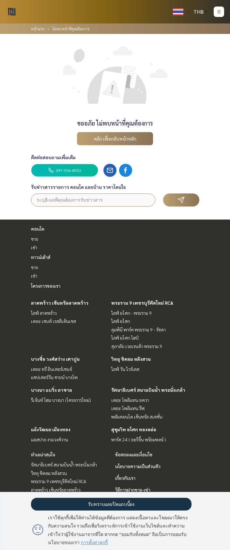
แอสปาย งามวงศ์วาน (49, 439)
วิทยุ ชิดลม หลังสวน (131, 359)
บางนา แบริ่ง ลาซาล (51, 390)
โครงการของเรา (45, 286)
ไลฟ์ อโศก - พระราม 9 (131, 313)
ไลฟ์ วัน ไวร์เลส (125, 369)
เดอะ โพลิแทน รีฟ (128, 408)
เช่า (34, 247)
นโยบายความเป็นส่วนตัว (138, 466)
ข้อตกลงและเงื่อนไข (133, 454)
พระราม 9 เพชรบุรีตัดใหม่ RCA (142, 303)
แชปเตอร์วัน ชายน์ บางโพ (54, 377)
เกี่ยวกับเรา (125, 478)
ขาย (34, 239)
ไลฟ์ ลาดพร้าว (44, 313)
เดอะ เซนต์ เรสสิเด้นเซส (53, 321)
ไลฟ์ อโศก (120, 321)
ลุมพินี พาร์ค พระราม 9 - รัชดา (138, 329)
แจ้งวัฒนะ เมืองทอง (50, 429)
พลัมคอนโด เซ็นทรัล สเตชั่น (136, 417)
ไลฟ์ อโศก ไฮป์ (125, 338)
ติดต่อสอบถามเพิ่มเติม (53, 157)
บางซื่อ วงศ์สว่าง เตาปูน (55, 359)
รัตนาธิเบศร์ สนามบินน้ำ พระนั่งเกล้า (148, 390)
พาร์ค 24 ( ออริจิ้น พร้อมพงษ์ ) (138, 439)
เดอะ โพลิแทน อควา (130, 400)
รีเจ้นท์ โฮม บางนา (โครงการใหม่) (61, 400)
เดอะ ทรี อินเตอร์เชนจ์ (51, 369)
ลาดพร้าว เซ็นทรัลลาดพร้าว (59, 303)
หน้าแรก (38, 28)
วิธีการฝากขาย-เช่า (132, 490)
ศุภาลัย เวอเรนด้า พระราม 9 (136, 346)
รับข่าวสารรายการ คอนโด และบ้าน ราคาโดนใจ (78, 187)
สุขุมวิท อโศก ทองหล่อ (133, 429)
